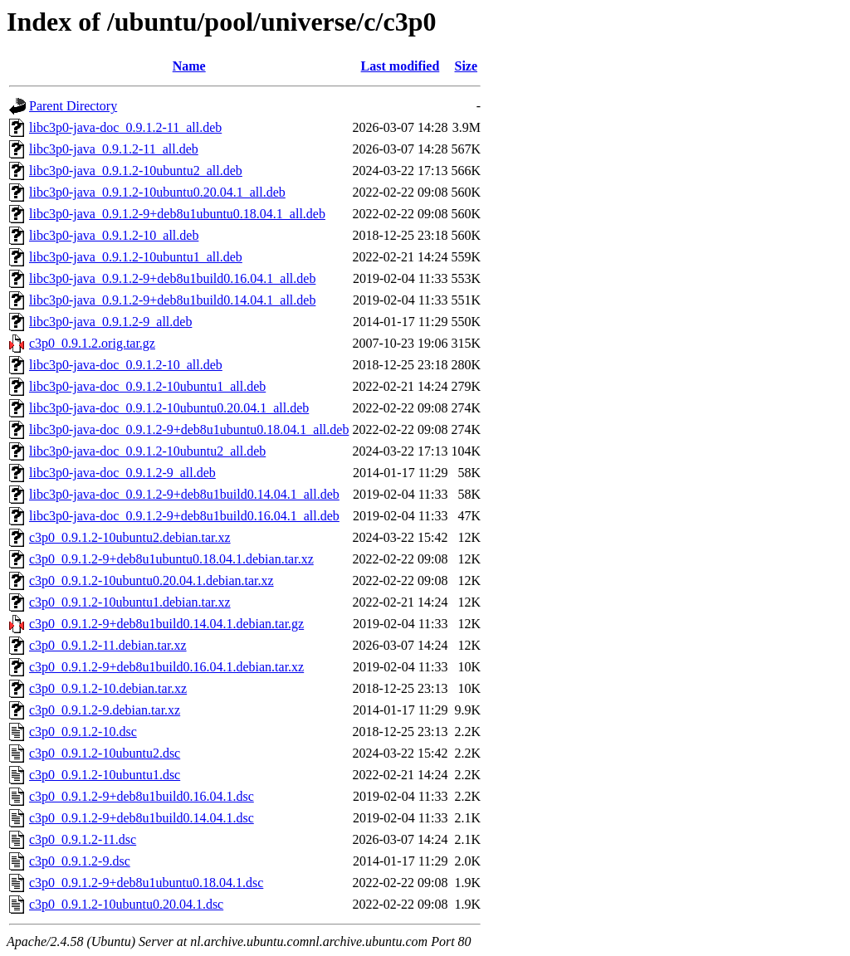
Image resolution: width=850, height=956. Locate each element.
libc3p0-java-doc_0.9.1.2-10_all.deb (125, 365)
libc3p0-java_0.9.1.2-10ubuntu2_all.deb (135, 170)
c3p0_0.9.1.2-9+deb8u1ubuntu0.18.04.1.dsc (146, 883)
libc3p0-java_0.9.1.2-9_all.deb (110, 322)
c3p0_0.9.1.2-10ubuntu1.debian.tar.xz (130, 602)
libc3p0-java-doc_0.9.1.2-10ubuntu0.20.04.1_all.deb (169, 408)
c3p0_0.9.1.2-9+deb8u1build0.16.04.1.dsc (141, 796)
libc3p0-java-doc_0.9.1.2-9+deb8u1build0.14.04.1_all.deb (184, 494)
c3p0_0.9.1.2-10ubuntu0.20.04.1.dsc (126, 904)
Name (189, 66)
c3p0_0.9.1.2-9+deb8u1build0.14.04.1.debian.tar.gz (166, 624)
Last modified (400, 66)
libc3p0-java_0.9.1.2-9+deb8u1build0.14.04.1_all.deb (172, 300)
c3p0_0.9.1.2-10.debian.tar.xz (108, 688)
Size (466, 66)
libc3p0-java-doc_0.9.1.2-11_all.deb (125, 127)
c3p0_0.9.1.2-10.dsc (83, 731)
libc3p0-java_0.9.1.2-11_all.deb (113, 149)
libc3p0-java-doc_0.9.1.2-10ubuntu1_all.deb (147, 386)
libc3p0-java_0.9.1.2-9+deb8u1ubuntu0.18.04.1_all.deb (177, 214)
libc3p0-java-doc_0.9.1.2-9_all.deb (122, 473)
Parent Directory (73, 106)
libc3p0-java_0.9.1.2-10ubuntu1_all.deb (135, 257)
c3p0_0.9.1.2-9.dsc (79, 861)
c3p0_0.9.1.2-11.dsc (82, 839)
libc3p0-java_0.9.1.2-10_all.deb (113, 235)
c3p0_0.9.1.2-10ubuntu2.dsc (104, 753)
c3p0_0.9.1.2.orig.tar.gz (92, 343)
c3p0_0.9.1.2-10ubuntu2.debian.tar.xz (130, 537)
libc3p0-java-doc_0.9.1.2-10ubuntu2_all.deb (147, 451)
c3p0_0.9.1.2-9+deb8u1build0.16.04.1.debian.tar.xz (166, 667)
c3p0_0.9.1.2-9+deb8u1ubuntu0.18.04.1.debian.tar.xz (171, 559)
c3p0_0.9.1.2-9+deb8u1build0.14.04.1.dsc (141, 818)
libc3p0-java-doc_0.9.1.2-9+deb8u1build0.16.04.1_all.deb (184, 516)
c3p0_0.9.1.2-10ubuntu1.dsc (104, 775)
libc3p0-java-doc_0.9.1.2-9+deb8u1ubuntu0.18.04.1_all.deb (189, 429)
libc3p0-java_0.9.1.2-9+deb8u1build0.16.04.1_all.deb (172, 278)
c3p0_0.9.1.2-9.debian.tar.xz (104, 710)
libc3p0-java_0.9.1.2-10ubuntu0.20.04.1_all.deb (157, 192)
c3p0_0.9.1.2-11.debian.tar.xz (108, 645)
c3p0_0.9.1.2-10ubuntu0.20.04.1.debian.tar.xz (151, 580)
